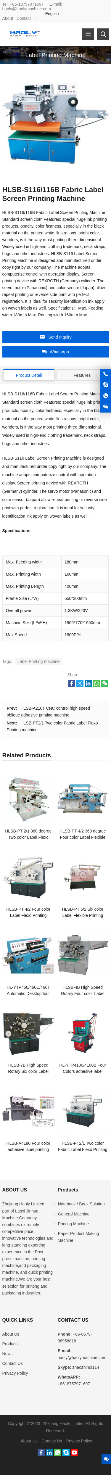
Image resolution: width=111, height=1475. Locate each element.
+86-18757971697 (27, 4)
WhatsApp (55, 351)
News (7, 1353)
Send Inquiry (55, 336)
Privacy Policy (15, 1373)
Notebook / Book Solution (81, 1204)
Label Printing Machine (55, 55)
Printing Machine (73, 1223)
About (7, 18)
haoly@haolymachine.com (26, 9)
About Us (11, 1334)
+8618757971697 (74, 1383)
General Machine (74, 1214)
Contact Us (12, 1363)
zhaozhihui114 (86, 1367)
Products (10, 1344)
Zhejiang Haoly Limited (23, 1204)
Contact (24, 18)
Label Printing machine (38, 661)
